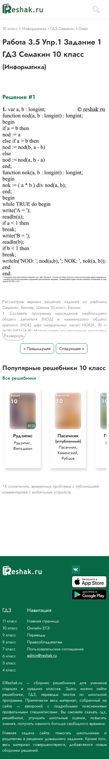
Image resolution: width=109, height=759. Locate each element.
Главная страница (43, 621)
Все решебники (19, 378)
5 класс (9, 663)
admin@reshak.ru (42, 655)
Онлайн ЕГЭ (38, 628)
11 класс (9, 621)
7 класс (9, 649)
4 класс (9, 670)
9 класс (9, 635)
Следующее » (71, 348)
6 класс (9, 656)
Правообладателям (44, 642)
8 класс (9, 642)
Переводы (36, 635)
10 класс (10, 628)
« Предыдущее (37, 348)
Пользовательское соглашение (55, 649)
